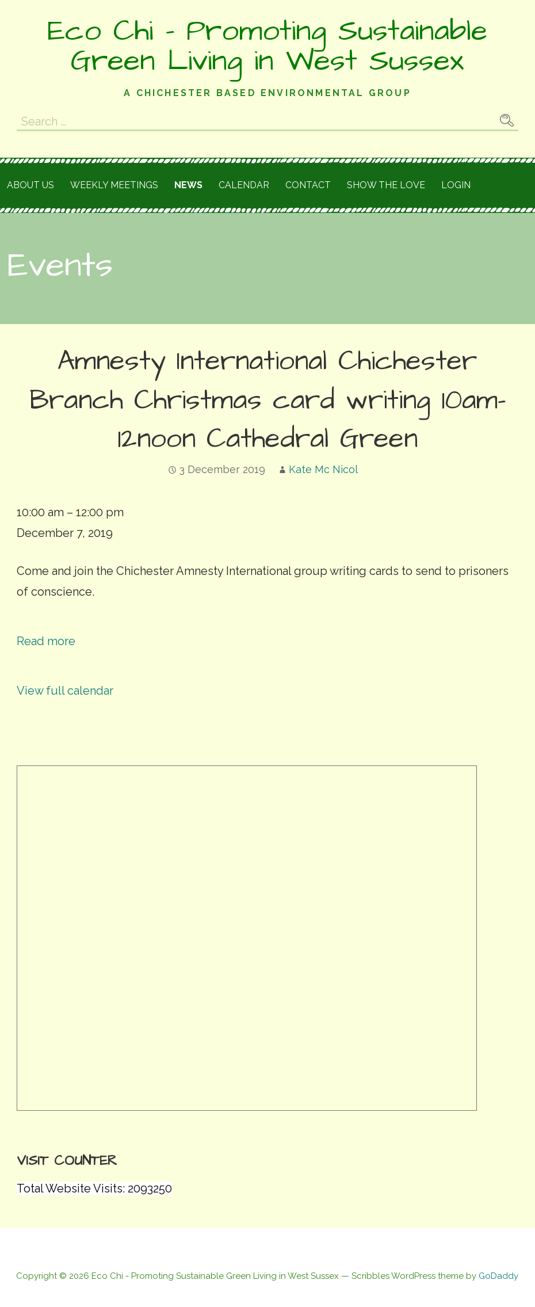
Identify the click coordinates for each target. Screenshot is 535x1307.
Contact (308, 185)
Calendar (244, 185)
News (188, 185)
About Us (30, 185)
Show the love (386, 185)
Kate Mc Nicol (323, 469)
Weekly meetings (114, 185)
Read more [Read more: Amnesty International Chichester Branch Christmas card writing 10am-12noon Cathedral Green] (46, 641)
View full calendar (65, 691)
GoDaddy (498, 1276)
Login (456, 185)
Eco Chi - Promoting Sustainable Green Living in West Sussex (267, 46)
